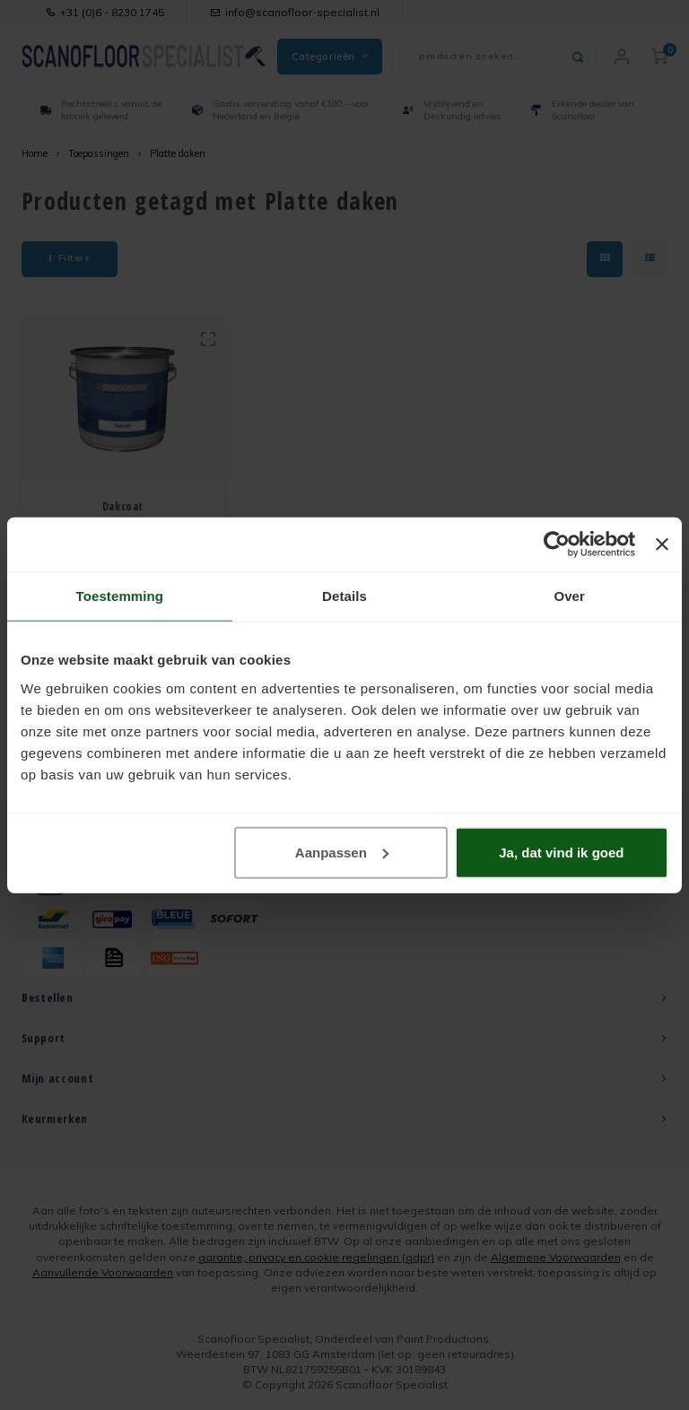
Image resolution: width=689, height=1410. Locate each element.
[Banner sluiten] (662, 544)
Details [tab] (344, 596)
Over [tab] (569, 596)
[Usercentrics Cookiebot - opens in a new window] (556, 544)
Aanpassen (341, 851)
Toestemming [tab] (120, 596)
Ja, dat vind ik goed (561, 851)
